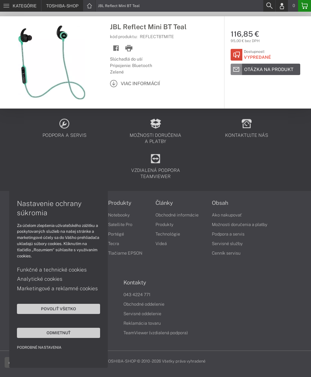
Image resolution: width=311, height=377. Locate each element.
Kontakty (134, 282)
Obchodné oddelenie (143, 304)
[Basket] (304, 6)
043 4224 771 (137, 294)
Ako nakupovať (227, 214)
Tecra (113, 243)
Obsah (220, 203)
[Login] (282, 6)
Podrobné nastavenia (39, 347)
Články (164, 203)
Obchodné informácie (177, 214)
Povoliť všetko (58, 308)
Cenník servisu (226, 253)
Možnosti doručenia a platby (239, 224)
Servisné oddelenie (142, 313)
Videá (161, 243)
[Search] (269, 6)
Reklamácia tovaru (142, 323)
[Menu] (20, 6)
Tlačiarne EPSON (125, 253)
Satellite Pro (120, 224)
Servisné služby (227, 243)
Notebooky (119, 214)
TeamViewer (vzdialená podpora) (155, 332)
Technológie (168, 234)
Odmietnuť (58, 332)
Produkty (119, 203)
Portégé (116, 234)
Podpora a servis (228, 234)
